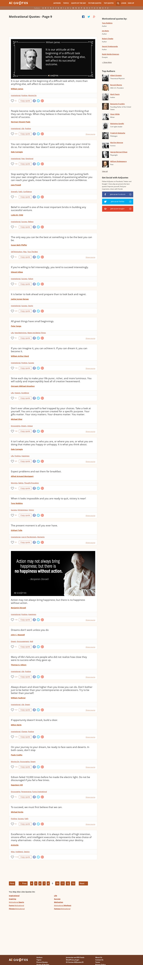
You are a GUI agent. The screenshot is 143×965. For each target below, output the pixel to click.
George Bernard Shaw (118, 152)
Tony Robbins (17, 503)
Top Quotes (109, 3)
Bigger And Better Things (36, 333)
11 (62, 883)
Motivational (16, 902)
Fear (23, 158)
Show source (90, 134)
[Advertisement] (53, 27)
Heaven (17, 393)
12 (68, 883)
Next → (83, 883)
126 (16, 368)
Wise (12, 852)
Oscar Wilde (115, 114)
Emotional (29, 158)
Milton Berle (16, 725)
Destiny (27, 852)
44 (16, 488)
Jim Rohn (105, 31)
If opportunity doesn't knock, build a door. (34, 720)
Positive (24, 95)
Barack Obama (116, 85)
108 (16, 164)
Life (22, 128)
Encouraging (15, 426)
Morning (14, 483)
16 (16, 647)
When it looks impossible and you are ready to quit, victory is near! (48, 498)
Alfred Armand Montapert (22, 476)
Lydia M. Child (17, 215)
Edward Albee (17, 272)
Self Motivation (16, 251)
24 (16, 542)
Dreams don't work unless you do (30, 629)
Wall (31, 641)
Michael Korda (17, 812)
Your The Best (32, 251)
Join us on (117, 194)
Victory (31, 510)
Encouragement (23, 641)
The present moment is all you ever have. (34, 525)
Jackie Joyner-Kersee (20, 299)
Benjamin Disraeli (18, 608)
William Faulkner (18, 698)
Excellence (25, 393)
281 (16, 461)
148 (16, 620)
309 (16, 134)
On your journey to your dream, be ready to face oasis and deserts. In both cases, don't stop (50, 749)
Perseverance (26, 791)
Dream (23, 426)
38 (16, 515)
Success (24, 221)
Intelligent (19, 852)
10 (57, 883)
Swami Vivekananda (110, 46)
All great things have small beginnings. (32, 321)
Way (24, 251)
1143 (16, 857)
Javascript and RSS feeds (75, 957)
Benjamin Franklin (117, 104)
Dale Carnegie (17, 152)
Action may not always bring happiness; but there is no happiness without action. (48, 601)
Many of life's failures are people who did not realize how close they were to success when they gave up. (49, 658)
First (12, 883)
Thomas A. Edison (18, 665)
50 (16, 257)
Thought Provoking (31, 483)
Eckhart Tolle (16, 530)
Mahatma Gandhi (117, 123)
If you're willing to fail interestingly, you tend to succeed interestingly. (50, 267)
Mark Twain (115, 94)
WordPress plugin (72, 960)
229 (16, 311)
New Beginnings (20, 333)
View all (105, 171)
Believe (30, 221)
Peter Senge (16, 326)
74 (16, 797)
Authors (57, 3)
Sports (30, 306)
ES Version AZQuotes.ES (75, 962)
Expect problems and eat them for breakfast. (36, 471)
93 (16, 227)
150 (16, 737)
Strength (14, 191)
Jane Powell (16, 185)
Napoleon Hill (17, 785)
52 (16, 101)
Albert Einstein (116, 75)
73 (16, 197)
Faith (20, 191)
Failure (30, 279)
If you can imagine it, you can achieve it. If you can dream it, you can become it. (49, 350)
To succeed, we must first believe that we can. (36, 807)
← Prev (23, 883)
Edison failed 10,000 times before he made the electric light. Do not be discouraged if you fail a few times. (50, 779)
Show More (107, 62)
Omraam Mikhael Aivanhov (23, 386)
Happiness (25, 456)
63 (16, 824)
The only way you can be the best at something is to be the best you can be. (51, 239)
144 (16, 767)
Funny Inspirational (39, 791)
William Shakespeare (118, 161)
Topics (66, 3)
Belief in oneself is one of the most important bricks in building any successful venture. (48, 209)
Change (24, 731)
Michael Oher (16, 419)
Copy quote (25, 101)
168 (16, 431)
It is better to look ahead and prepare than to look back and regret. (48, 294)
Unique (30, 426)
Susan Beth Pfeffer (19, 245)
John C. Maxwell (18, 635)
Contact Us (99, 960)
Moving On (32, 95)
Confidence (27, 191)
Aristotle (14, 845)
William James (17, 89)
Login (123, 3)
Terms (97, 962)
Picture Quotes (94, 3)
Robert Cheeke (107, 38)
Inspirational (15, 95)
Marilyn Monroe (116, 142)
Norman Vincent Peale (20, 122)
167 (16, 710)
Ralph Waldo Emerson (110, 54)
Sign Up (131, 3)
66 (16, 284)
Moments (41, 537)
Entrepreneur (23, 510)
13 (73, 883)
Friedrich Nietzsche (117, 133)
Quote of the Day (78, 3)
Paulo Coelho (16, 755)
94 (16, 398)
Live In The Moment (28, 537)
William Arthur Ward (20, 356)
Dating (20, 483)
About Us (98, 957)
